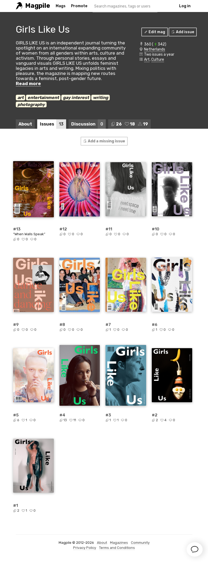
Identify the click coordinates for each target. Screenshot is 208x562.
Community (140, 543)
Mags (61, 6)
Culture (157, 59)
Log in (185, 6)
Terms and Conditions (117, 548)
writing (100, 97)
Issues (53, 124)
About (25, 124)
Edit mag (154, 32)
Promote (79, 6)
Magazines (119, 543)
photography (31, 104)
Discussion (88, 124)
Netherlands (154, 49)
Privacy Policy (84, 548)
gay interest (76, 97)
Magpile (37, 5)
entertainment (43, 97)
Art (147, 59)
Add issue (182, 32)
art (20, 97)
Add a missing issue (104, 141)
